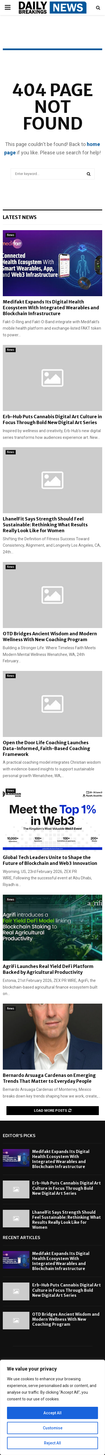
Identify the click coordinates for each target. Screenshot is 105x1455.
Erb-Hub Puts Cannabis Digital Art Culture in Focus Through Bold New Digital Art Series (52, 419)
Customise (52, 1428)
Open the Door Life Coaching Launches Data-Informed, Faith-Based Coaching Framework (46, 748)
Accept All (52, 1413)
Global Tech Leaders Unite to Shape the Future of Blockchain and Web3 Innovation (50, 860)
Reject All (52, 1443)
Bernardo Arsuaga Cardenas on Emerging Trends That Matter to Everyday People (49, 1078)
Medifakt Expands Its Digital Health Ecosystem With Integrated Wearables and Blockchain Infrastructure (51, 307)
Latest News (20, 217)
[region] (52, 1407)
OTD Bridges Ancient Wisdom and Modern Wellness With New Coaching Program (50, 636)
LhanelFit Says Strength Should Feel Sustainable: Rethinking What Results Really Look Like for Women (45, 524)
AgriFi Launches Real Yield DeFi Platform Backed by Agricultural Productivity (48, 969)
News (10, 235)
